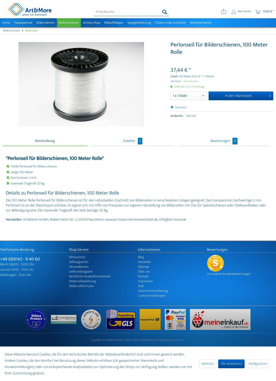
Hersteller (144, 262)
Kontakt (143, 276)
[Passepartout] (23, 22)
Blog (141, 257)
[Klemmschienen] (201, 22)
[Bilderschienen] (69, 22)
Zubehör (133, 141)
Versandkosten (79, 266)
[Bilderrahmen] (45, 22)
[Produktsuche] (131, 12)
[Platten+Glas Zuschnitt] (170, 22)
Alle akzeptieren (231, 364)
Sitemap (143, 266)
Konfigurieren (258, 364)
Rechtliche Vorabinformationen (90, 276)
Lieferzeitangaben (81, 271)
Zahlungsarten (79, 262)
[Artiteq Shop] (91, 22)
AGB (140, 286)
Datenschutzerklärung (153, 290)
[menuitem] (131, 12)
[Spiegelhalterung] (139, 22)
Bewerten (178, 107)
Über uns (144, 271)
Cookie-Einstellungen (152, 295)
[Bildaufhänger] (114, 22)
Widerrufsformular (81, 286)
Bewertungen (224, 141)
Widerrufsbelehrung (82, 281)
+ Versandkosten (190, 81)
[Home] (6, 22)
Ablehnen (207, 364)
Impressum (145, 281)
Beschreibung (45, 141)
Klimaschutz (77, 257)
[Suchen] (164, 12)
